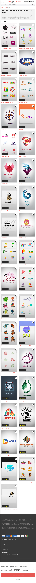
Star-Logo (3, 129)
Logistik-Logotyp (5, 428)
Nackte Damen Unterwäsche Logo (9, 509)
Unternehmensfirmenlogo (7, 482)
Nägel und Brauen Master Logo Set (26, 482)
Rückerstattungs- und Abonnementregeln (10, 554)
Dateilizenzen (4, 541)
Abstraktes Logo (22, 156)
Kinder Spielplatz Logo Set (7, 102)
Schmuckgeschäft (5, 210)
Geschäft (21, 129)
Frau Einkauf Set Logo (6, 48)
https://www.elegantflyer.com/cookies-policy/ (27, 569)
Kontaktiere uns (5, 557)
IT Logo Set (3, 318)
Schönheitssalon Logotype (7, 291)
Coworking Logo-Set (23, 102)
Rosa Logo (21, 372)
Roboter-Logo (4, 401)
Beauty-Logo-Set (5, 156)
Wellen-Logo (21, 210)
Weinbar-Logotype (23, 455)
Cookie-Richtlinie (5, 549)
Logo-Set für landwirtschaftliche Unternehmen (8, 373)
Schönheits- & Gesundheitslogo (26, 48)
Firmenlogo (3, 264)
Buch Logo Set (22, 291)
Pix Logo (21, 183)
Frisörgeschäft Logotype (24, 428)
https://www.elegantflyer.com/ (5, 567)
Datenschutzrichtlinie (6, 546)
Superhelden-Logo (23, 75)
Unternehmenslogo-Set (24, 318)
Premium (18, 1)
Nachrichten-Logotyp (6, 455)
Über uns (3, 559)
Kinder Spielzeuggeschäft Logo (26, 345)
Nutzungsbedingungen (6, 544)
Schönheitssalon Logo (24, 237)
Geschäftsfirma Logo (6, 237)
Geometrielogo (4, 183)
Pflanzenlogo (22, 401)
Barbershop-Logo (5, 345)
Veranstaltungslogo (23, 264)
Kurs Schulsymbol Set (6, 75)
